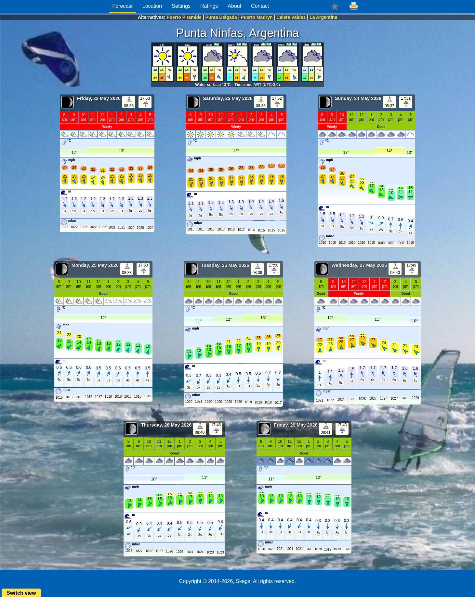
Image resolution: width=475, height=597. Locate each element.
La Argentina (323, 17)
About (234, 6)
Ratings (209, 6)
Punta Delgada (221, 17)
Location (152, 6)
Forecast (122, 6)
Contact (260, 6)
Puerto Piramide (183, 17)
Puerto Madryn (256, 17)
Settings (181, 6)
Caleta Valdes (291, 17)
